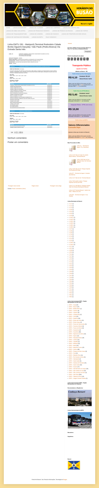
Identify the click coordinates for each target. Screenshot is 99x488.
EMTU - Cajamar (73, 312)
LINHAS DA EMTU (37, 37)
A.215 (70, 240)
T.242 (70, 265)
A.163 (70, 215)
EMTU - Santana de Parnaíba (76, 363)
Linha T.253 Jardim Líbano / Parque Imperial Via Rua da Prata (78, 181)
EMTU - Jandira (73, 339)
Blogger (65, 479)
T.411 (70, 289)
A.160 (70, 209)
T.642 (70, 293)
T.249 (70, 277)
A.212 (70, 238)
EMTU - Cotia (72, 316)
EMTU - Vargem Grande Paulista (77, 378)
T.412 (70, 291)
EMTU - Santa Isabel (74, 361)
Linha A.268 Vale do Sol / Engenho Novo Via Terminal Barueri (84, 161)
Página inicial (35, 186)
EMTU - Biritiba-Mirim (74, 308)
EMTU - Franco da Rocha (75, 328)
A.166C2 (71, 227)
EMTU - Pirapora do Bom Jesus (77, 351)
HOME (8, 27)
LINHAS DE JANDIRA (36, 34)
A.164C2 (71, 219)
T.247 (70, 275)
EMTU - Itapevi (73, 336)
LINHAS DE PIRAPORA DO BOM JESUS (73, 34)
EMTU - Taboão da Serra (75, 376)
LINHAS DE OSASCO (52, 34)
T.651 (70, 294)
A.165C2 (71, 223)
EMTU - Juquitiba (73, 341)
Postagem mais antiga (55, 186)
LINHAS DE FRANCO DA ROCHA (62, 31)
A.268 (70, 250)
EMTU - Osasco (73, 349)
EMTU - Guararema (74, 330)
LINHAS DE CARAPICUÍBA (71, 27)
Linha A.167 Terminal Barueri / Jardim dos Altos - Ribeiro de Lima (79, 191)
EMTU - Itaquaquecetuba (75, 337)
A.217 (70, 246)
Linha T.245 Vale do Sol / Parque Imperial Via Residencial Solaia (79, 169)
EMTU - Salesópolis (74, 359)
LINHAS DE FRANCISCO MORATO (38, 31)
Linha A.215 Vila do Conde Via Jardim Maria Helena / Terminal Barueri (78, 155)
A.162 (70, 213)
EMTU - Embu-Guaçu (74, 322)
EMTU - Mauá (72, 345)
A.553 (70, 252)
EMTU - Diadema (73, 318)
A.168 (70, 231)
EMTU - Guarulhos (74, 332)
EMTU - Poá (72, 353)
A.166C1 (71, 225)
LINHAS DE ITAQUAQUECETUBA (16, 34)
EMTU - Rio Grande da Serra (76, 357)
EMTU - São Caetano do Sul (76, 370)
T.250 (70, 279)
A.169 (70, 233)
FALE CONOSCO (51, 37)
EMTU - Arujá (72, 305)
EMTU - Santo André (74, 365)
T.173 (70, 262)
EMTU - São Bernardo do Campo (77, 368)
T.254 (70, 283)
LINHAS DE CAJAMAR (36, 27)
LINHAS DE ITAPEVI (82, 31)
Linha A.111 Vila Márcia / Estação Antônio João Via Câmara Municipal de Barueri (79, 186)
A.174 (70, 236)
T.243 (70, 267)
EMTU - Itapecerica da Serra (76, 334)
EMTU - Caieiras (73, 310)
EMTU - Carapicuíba (74, 314)
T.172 (70, 260)
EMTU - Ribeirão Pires (74, 355)
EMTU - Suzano (73, 366)
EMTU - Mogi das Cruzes (75, 347)
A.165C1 (71, 221)
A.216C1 (71, 242)
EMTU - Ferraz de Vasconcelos (77, 324)
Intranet (70, 43)
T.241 (70, 264)
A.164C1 (71, 217)
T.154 (70, 258)
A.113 (70, 207)
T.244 (70, 269)
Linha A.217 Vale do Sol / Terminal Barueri (79, 178)
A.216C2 (71, 244)
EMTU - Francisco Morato (75, 326)
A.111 (70, 203)
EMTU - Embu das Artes (75, 320)
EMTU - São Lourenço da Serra (77, 372)
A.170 (70, 235)
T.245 (70, 271)
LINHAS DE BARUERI (19, 27)
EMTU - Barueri (73, 306)
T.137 (70, 256)
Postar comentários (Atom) (19, 188)
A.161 (70, 211)
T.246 (70, 273)
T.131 (70, 254)
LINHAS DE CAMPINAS (53, 27)
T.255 (70, 285)
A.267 (70, 248)
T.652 (70, 296)
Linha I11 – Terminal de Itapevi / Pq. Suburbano (83, 146)
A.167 (70, 229)
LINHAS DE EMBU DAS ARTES (15, 31)
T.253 (70, 281)
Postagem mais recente (14, 186)
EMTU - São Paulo (74, 374)
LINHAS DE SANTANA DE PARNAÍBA (17, 37)
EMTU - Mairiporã (73, 343)
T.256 (70, 287)
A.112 (70, 205)
